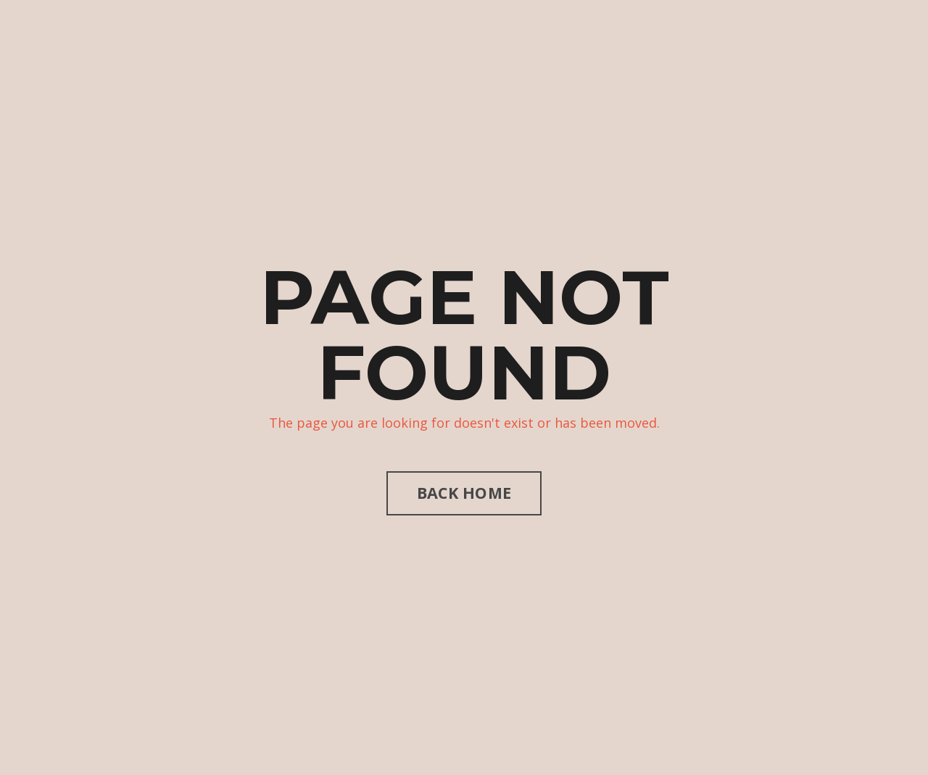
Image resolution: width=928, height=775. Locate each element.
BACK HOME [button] (464, 492)
